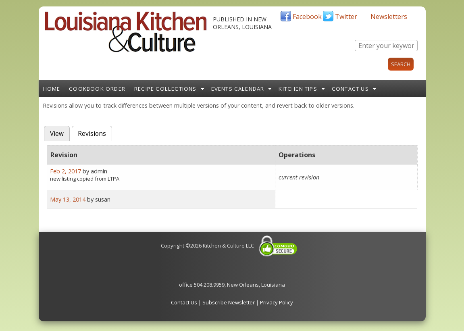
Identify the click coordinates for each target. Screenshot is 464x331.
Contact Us (350, 88)
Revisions (95, 133)
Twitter (346, 16)
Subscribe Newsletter (228, 302)
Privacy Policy (276, 302)
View (57, 133)
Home (51, 88)
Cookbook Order (97, 88)
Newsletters (388, 16)
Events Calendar (237, 88)
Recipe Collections (165, 88)
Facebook (307, 16)
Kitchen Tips (298, 88)
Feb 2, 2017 (65, 171)
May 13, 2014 (67, 199)
